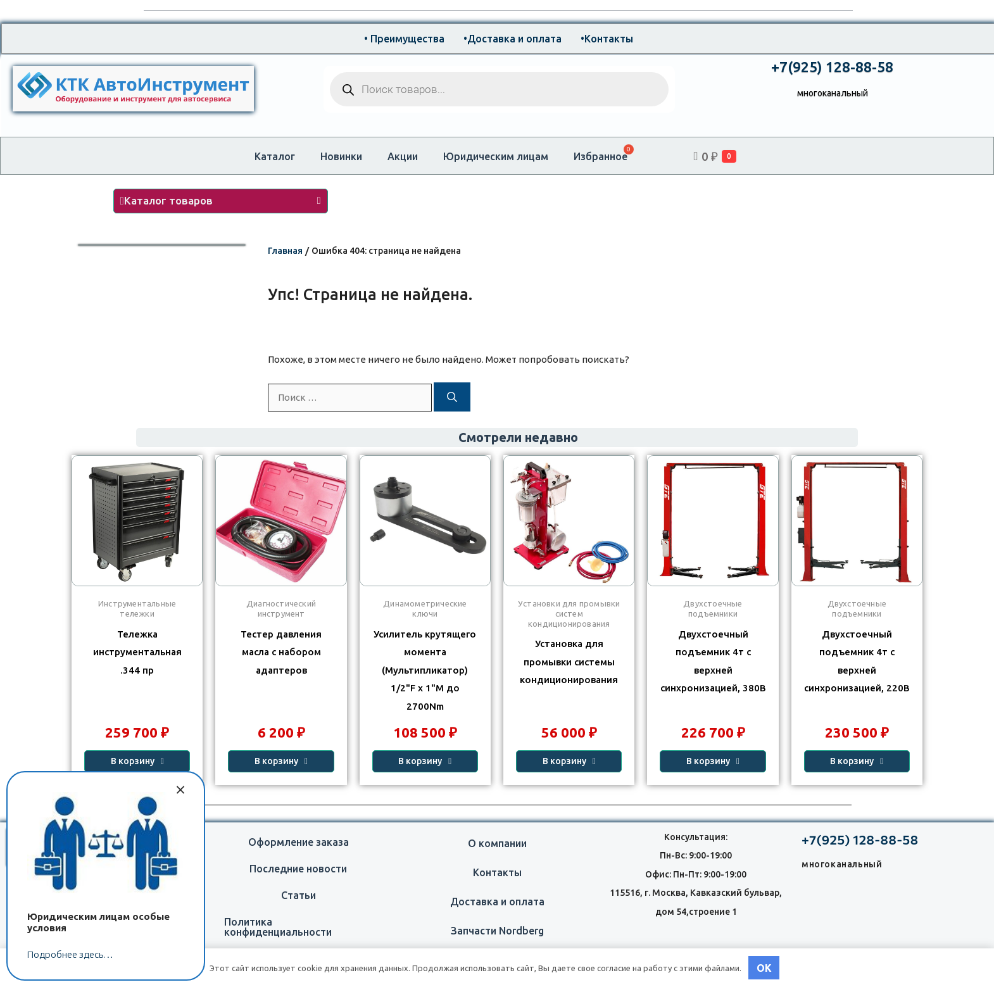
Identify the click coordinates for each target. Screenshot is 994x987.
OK (764, 968)
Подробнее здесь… (70, 954)
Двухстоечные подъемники (856, 608)
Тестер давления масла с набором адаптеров (281, 652)
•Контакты (607, 38)
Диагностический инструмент (281, 608)
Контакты (497, 872)
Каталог (275, 156)
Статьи (298, 895)
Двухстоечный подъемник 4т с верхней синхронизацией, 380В (713, 661)
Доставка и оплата (497, 901)
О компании (497, 843)
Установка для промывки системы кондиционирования (569, 661)
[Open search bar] (659, 156)
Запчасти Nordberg (497, 930)
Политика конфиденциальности (278, 927)
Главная (285, 251)
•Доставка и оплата (512, 38)
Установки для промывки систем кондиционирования (569, 613)
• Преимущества (404, 38)
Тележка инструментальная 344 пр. (137, 652)
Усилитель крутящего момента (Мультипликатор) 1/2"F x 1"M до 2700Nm (425, 670)
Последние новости (298, 868)
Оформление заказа (298, 842)
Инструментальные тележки (137, 608)
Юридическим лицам (495, 156)
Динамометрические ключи (425, 608)
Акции (402, 156)
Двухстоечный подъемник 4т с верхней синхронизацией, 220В (857, 661)
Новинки (341, 156)
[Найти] (452, 397)
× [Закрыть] (180, 788)
